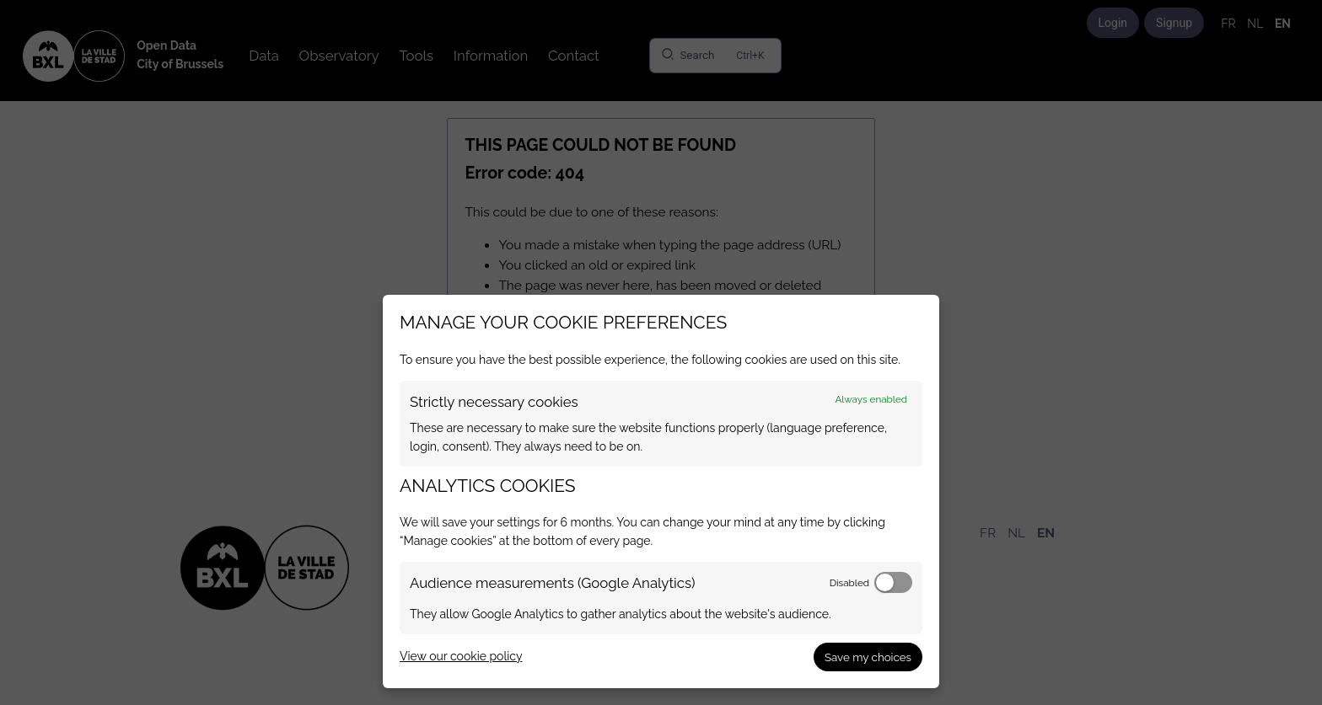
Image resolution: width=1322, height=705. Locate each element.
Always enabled (871, 399)
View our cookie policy (461, 656)
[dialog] (661, 491)
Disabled (849, 583)
